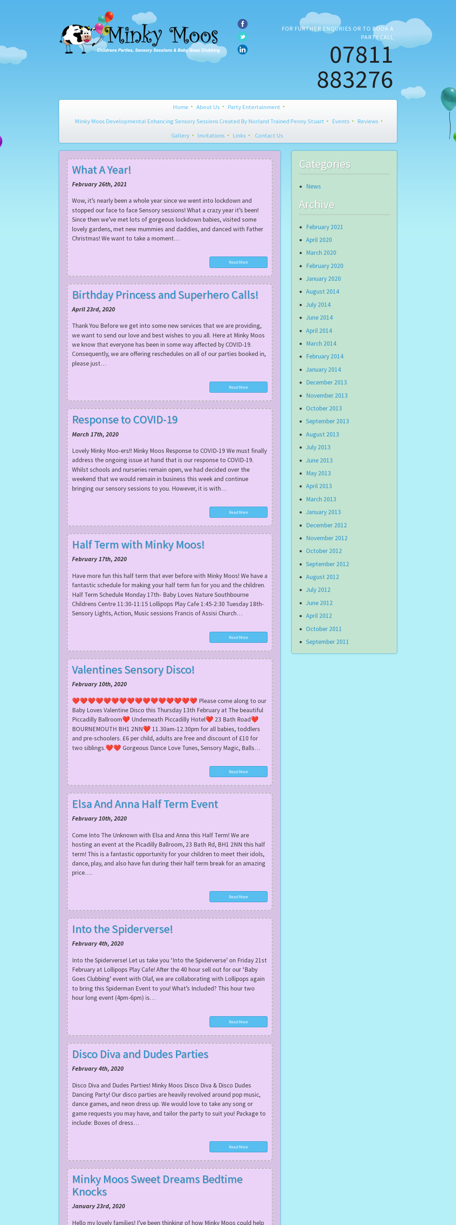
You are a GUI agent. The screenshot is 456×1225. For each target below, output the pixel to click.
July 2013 (318, 447)
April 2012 (319, 616)
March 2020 (321, 253)
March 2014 (321, 343)
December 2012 (326, 525)
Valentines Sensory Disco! (133, 669)
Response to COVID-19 (125, 419)
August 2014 (322, 291)
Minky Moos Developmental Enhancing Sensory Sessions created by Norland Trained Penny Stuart (199, 121)
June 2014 (319, 317)
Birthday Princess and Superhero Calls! (165, 295)
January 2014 (323, 369)
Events (340, 121)
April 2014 (319, 331)
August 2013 (322, 434)
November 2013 (327, 395)
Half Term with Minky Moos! (138, 544)
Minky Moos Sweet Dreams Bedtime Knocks (157, 1185)
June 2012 (319, 603)
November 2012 (327, 538)
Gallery (180, 135)
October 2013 (324, 408)
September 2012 (327, 564)
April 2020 (319, 240)
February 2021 (324, 227)
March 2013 (321, 499)
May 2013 (318, 473)
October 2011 (324, 629)
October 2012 (324, 551)
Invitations (211, 135)
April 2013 (319, 486)
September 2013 (327, 421)
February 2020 (324, 266)
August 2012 (322, 577)
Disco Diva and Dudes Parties (140, 1054)
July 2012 (318, 590)
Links (239, 135)
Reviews (367, 121)
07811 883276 (355, 66)
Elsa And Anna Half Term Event (145, 804)
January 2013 (323, 512)
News (313, 186)
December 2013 (326, 382)
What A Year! (101, 169)
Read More (238, 262)
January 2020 (323, 279)
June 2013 (319, 460)
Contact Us (269, 135)
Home (180, 107)
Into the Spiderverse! (122, 929)
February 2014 (324, 356)
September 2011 (327, 642)
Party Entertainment (254, 107)
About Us (208, 107)
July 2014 (318, 305)
